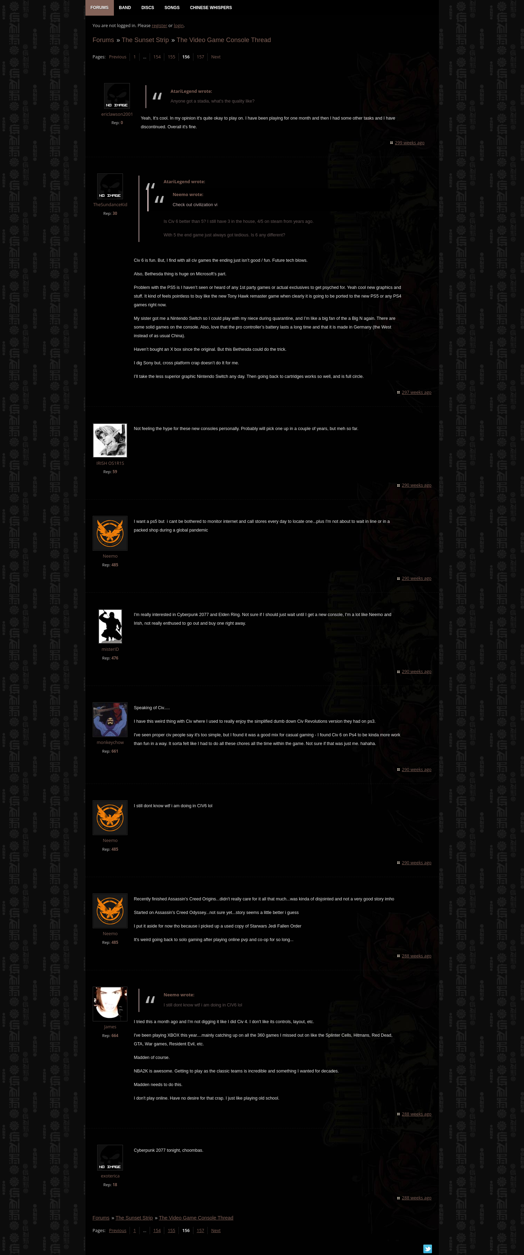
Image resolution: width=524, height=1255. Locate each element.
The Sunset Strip (145, 40)
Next (215, 57)
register (159, 26)
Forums (103, 40)
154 (156, 57)
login (178, 26)
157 (200, 57)
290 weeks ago (417, 486)
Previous (117, 57)
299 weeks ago (410, 143)
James (110, 1027)
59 (114, 472)
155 (171, 57)
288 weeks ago (417, 957)
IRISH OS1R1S (110, 464)
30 (114, 214)
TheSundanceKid (110, 205)
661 (114, 751)
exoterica (109, 1177)
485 (114, 565)
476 (114, 658)
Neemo (109, 557)
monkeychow (109, 743)
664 (114, 1036)
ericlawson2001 (117, 115)
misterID (109, 650)
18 (114, 1185)
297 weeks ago (417, 393)
